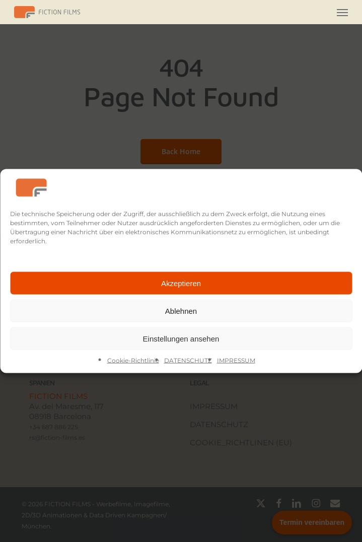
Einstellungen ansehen (181, 338)
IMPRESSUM (236, 360)
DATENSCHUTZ (188, 360)
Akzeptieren (181, 283)
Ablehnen (181, 310)
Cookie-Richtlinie (133, 360)
